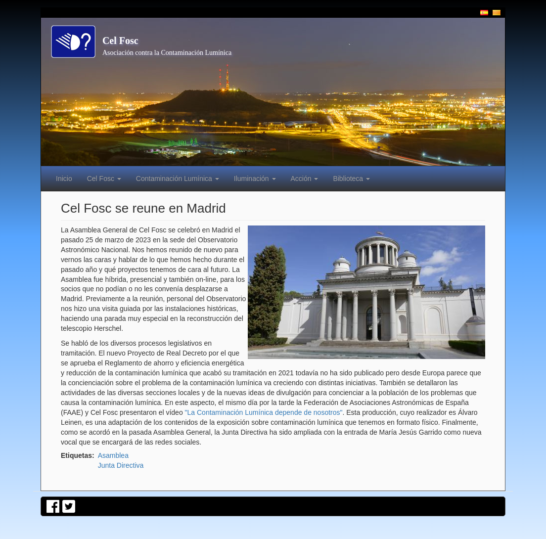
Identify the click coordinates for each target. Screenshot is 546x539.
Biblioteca (351, 178)
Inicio (64, 178)
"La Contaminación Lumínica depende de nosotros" (264, 412)
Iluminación (255, 178)
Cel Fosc (120, 40)
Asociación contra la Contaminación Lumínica (166, 52)
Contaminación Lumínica (177, 178)
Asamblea (113, 455)
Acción (304, 178)
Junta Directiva (121, 465)
